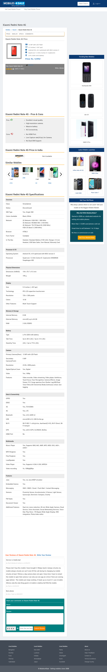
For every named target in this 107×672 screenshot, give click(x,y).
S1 (36, 183)
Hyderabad (12, 662)
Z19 (11, 183)
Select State (83, 4)
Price (8, 34)
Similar (14, 34)
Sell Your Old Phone (86, 200)
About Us (87, 650)
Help (86, 653)
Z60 (24, 178)
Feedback (91, 653)
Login (96, 4)
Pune (10, 656)
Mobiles (8, 30)
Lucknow (36, 653)
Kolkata (36, 656)
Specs (21, 34)
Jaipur (36, 662)
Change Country (89, 662)
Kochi (61, 659)
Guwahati (62, 662)
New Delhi (37, 650)
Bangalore (12, 650)
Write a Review (59, 68)
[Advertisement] (53, 17)
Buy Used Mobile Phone (32, 9)
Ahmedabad (37, 659)
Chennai (11, 659)
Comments (29, 34)
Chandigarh (62, 656)
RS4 (49, 183)
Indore (61, 653)
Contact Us (88, 656)
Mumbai (11, 653)
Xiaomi (14, 30)
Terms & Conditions (90, 659)
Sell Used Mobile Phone (12, 9)
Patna (61, 650)
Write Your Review (44, 555)
